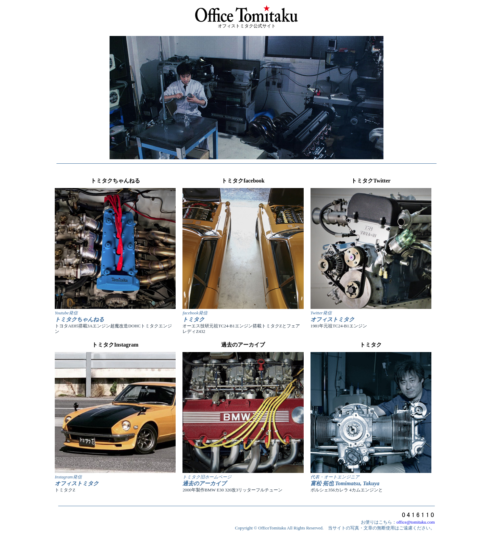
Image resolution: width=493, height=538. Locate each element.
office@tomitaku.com (415, 522)
